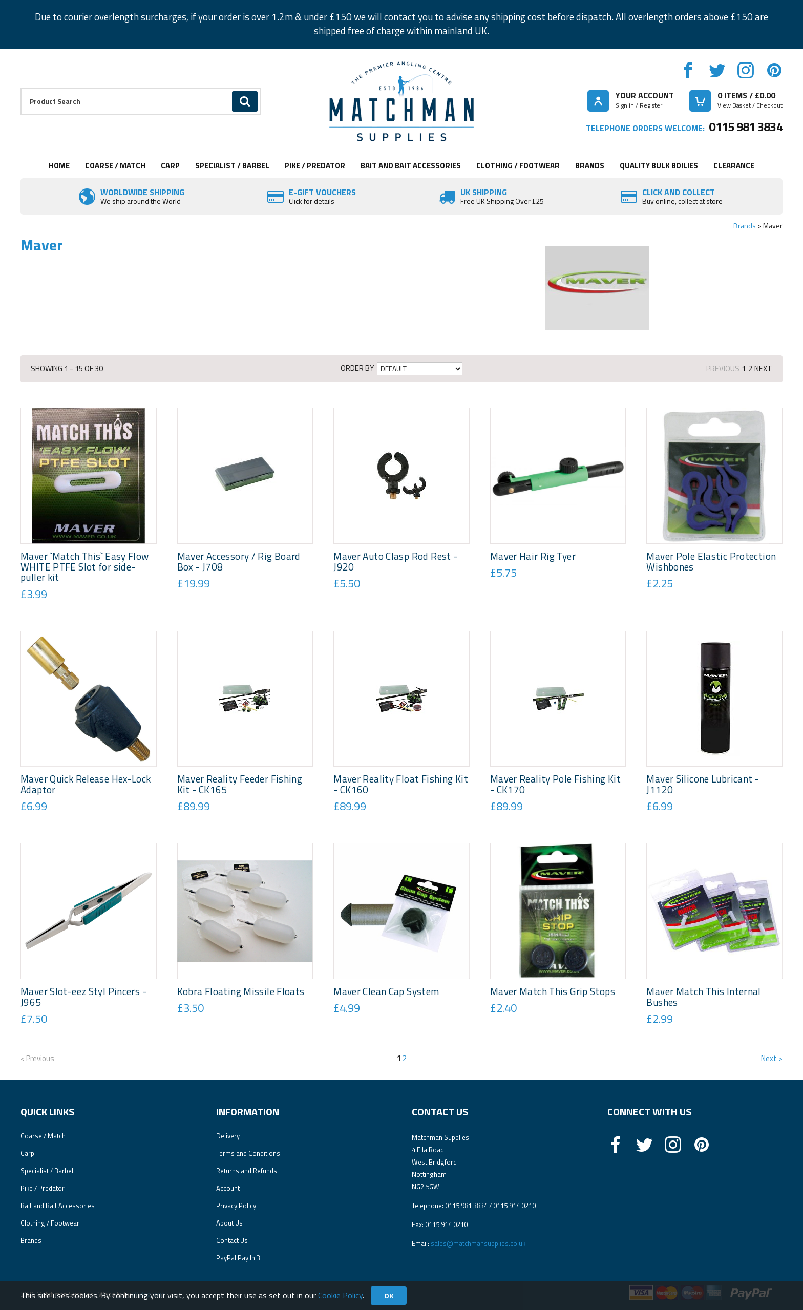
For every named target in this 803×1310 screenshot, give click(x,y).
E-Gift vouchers (322, 192)
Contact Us (232, 1240)
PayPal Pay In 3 (238, 1258)
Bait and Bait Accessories (411, 166)
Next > (772, 1058)
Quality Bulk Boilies (659, 166)
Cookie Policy (340, 1295)
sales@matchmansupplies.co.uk (478, 1243)
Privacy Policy (236, 1205)
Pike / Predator (315, 166)
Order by (357, 368)
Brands (589, 166)
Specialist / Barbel (232, 166)
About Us (229, 1223)
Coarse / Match (115, 166)
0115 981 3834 (746, 126)
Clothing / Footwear (518, 166)
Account (228, 1188)
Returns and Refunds (246, 1171)
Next (763, 368)
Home (59, 166)
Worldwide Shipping (142, 192)
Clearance (733, 166)
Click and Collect (678, 192)
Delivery (228, 1136)
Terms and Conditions (248, 1153)
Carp (170, 166)
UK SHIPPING (483, 192)
